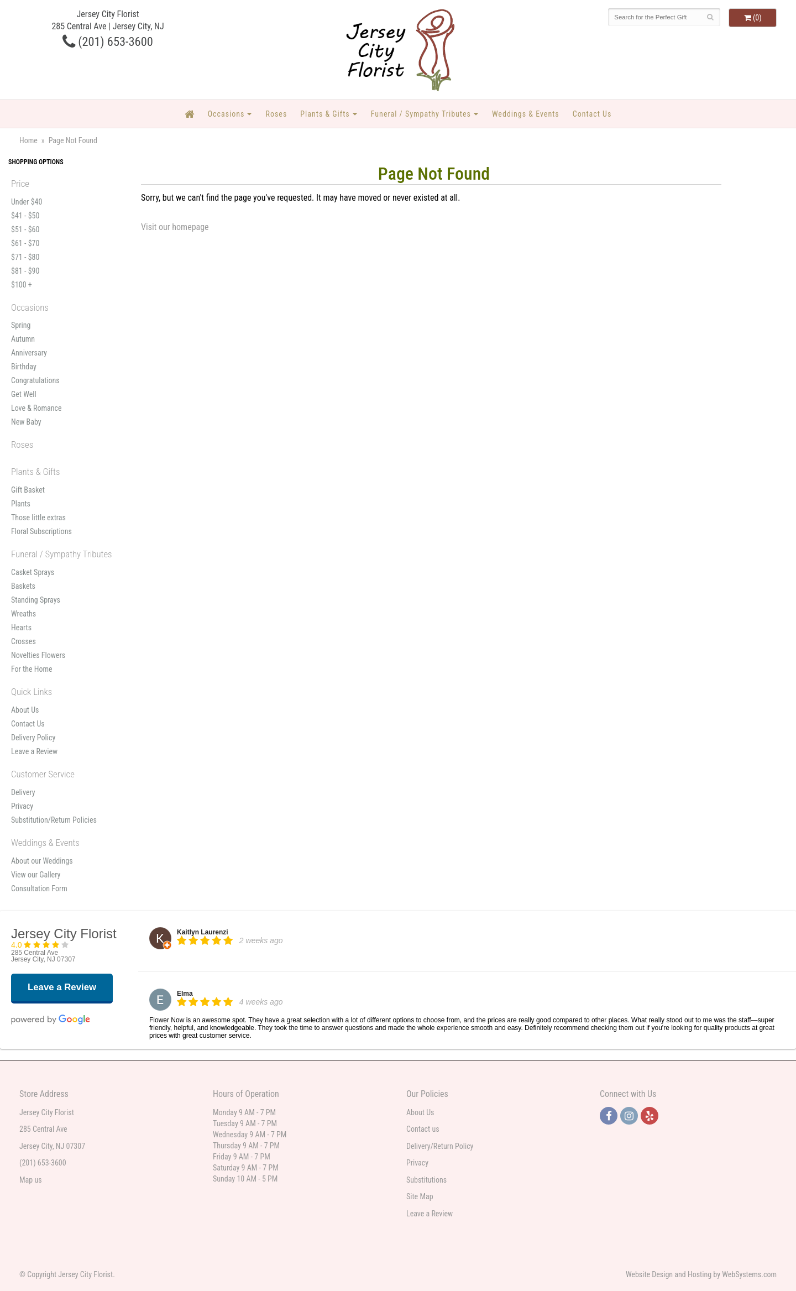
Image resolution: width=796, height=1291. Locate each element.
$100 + (21, 284)
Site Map (419, 1196)
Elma (185, 993)
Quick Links (31, 691)
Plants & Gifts (324, 113)
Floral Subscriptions (41, 531)
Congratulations (35, 380)
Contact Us (592, 113)
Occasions (226, 113)
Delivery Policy (33, 737)
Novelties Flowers (38, 655)
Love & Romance (36, 408)
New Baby (26, 421)
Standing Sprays (35, 599)
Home (28, 140)
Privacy (22, 806)
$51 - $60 (25, 229)
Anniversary (29, 352)
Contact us (422, 1129)
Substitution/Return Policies (54, 820)
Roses (276, 113)
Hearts (21, 627)
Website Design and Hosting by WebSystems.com (701, 1274)
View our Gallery (35, 874)
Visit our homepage (175, 227)
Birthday (23, 366)
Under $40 (26, 201)
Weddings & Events (525, 113)
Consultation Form (39, 888)
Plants (20, 503)
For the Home (32, 669)
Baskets (23, 586)
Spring (20, 325)
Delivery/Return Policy (439, 1146)
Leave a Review (34, 751)
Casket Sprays (32, 572)
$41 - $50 (25, 215)
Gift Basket (28, 489)
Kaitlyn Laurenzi (202, 932)
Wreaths (23, 613)
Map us (30, 1179)
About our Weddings (42, 860)
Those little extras (38, 517)
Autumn (23, 338)
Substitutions (426, 1179)
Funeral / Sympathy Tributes (421, 113)
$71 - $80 (25, 257)
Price (20, 183)
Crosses (23, 641)
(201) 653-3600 (107, 41)
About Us (25, 709)
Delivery (23, 792)
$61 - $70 (25, 243)
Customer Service (43, 774)
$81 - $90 (25, 270)
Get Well (23, 394)
